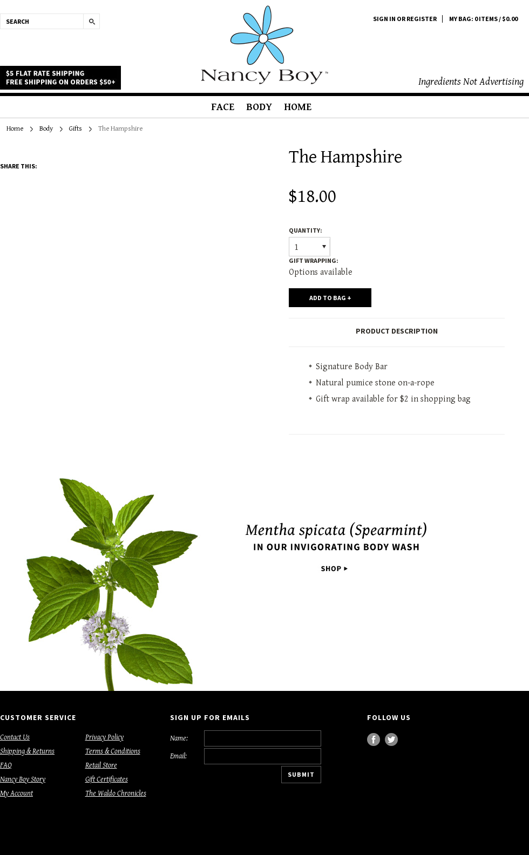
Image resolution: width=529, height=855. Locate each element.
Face (222, 107)
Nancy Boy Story (22, 779)
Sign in (384, 19)
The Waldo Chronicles (115, 793)
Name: (179, 738)
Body (259, 107)
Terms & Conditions (112, 751)
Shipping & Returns (27, 751)
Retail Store (101, 765)
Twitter (391, 740)
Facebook (374, 740)
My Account (16, 793)
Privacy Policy (104, 737)
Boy (264, 44)
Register (421, 19)
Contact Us (15, 737)
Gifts (75, 129)
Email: (178, 756)
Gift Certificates (106, 779)
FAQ (6, 765)
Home (297, 107)
